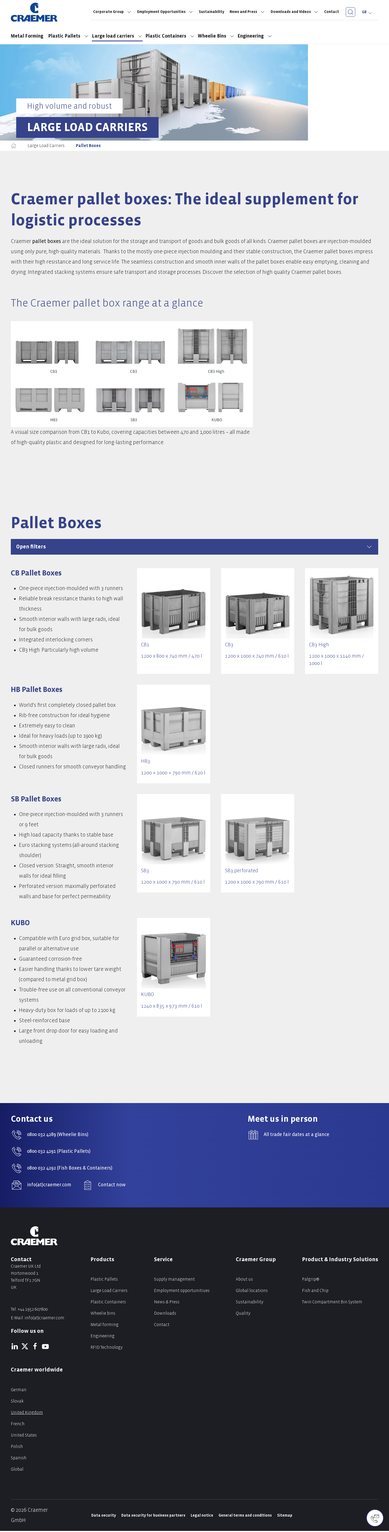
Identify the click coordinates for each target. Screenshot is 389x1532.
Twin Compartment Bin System (332, 1303)
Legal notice (202, 1516)
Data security (103, 1516)
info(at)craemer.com (49, 1185)
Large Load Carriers (46, 145)
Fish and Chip (315, 1291)
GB (367, 12)
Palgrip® (310, 1280)
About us (244, 1280)
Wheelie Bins (216, 36)
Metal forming (104, 1325)
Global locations (252, 1291)
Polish (17, 1447)
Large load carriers (117, 36)
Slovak (17, 1402)
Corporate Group (112, 12)
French (18, 1425)
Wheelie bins (102, 1314)
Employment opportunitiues (182, 1291)
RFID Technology (106, 1348)
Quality (243, 1314)
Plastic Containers (170, 36)
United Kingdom (27, 1413)
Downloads (165, 1314)
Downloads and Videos (295, 12)
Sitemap (284, 1516)
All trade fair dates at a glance (296, 1135)
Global (17, 1470)
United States (24, 1436)
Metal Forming (28, 36)
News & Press (166, 1303)
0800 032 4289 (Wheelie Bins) (57, 1135)
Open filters (194, 546)
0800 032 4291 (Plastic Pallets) (58, 1152)
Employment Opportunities (165, 12)
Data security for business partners (153, 1516)
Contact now (112, 1185)
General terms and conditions (245, 1516)
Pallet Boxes (88, 145)
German (18, 1390)
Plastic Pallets (68, 36)
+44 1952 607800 (33, 1310)
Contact (331, 12)
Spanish (18, 1459)
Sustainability (211, 12)
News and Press (247, 12)
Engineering (255, 36)
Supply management (174, 1280)
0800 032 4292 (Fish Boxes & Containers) (69, 1169)
